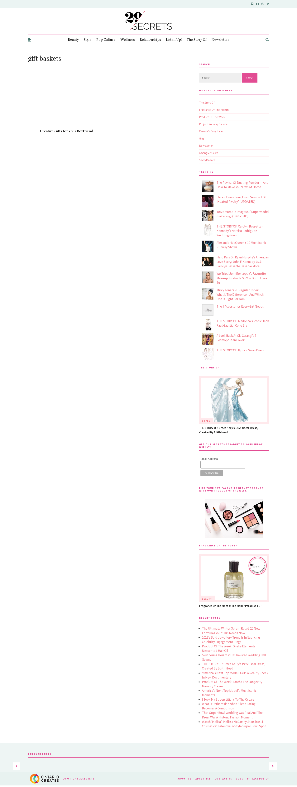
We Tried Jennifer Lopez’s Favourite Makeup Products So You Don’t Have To (242, 278)
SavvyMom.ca (207, 160)
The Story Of (197, 40)
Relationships (150, 40)
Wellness (128, 40)
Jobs (239, 778)
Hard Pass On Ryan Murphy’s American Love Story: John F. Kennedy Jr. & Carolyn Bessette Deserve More (243, 261)
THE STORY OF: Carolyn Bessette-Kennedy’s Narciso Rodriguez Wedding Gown (240, 230)
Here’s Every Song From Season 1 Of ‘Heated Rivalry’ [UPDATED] (241, 199)
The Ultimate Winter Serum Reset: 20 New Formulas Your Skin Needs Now (231, 630)
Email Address (209, 458)
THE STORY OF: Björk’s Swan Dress (240, 350)
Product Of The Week (212, 117)
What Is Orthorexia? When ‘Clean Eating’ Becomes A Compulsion (229, 706)
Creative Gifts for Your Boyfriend (66, 131)
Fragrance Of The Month (214, 110)
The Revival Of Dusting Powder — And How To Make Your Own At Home (242, 184)
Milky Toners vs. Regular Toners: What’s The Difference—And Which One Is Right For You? (240, 294)
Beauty (73, 40)
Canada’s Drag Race (211, 131)
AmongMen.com (208, 153)
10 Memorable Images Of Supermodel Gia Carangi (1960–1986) (243, 214)
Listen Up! (174, 40)
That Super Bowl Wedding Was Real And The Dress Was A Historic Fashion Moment (232, 715)
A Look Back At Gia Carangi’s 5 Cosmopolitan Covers (236, 338)
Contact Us (223, 778)
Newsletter (220, 40)
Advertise (203, 778)
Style (87, 40)
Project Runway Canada (213, 124)
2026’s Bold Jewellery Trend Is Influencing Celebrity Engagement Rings (231, 639)
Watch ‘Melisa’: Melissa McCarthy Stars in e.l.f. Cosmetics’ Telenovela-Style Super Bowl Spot (234, 724)
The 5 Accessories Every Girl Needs (240, 306)
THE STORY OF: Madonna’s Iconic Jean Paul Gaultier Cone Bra (243, 323)
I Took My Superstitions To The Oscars (228, 699)
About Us (185, 778)
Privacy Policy (258, 778)
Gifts (201, 138)
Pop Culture (106, 40)
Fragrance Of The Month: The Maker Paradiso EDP (230, 606)
